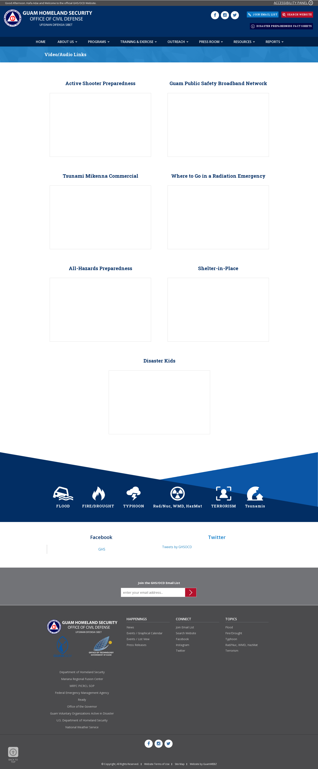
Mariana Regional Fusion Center (82, 677)
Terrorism (231, 649)
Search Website (186, 631)
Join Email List (185, 625)
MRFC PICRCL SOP (82, 684)
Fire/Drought (233, 631)
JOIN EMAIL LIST (262, 14)
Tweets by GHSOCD (177, 545)
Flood (229, 625)
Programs (97, 40)
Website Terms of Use (157, 762)
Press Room (209, 40)
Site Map (180, 762)
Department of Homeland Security (82, 670)
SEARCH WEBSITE (297, 14)
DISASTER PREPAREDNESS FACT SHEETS (281, 25)
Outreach (176, 40)
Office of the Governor (82, 705)
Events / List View (138, 637)
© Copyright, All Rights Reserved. (120, 762)
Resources (242, 40)
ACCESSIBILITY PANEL (293, 3)
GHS (101, 547)
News (130, 625)
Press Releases (136, 643)
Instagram (182, 643)
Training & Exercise (136, 40)
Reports (273, 40)
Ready (82, 698)
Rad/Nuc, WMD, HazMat (241, 643)
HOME (40, 40)
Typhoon (231, 637)
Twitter (180, 649)
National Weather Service (82, 725)
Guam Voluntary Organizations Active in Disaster (82, 711)
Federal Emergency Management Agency (82, 691)
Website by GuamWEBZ (203, 762)
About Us (66, 40)
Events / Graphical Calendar (144, 631)
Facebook (182, 637)
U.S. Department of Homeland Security (82, 718)
